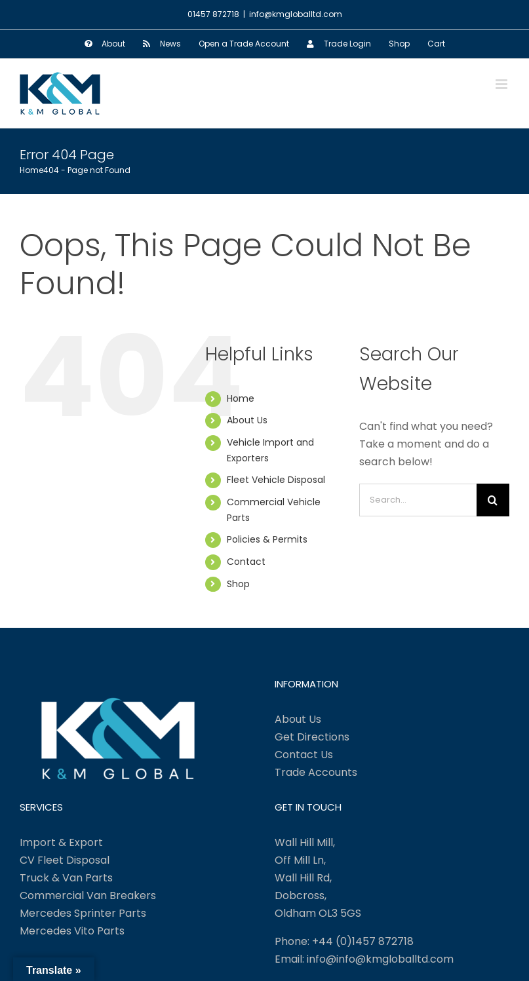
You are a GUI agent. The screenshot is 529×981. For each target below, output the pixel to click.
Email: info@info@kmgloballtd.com (364, 959)
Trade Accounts (316, 772)
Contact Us (304, 754)
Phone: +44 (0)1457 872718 (344, 941)
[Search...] (418, 500)
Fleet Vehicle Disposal (276, 479)
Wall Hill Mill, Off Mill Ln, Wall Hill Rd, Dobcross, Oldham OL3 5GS (318, 878)
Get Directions (312, 736)
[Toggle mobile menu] (502, 84)
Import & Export (61, 842)
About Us (247, 420)
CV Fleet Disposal (64, 860)
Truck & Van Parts (66, 877)
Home (240, 398)
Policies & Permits (267, 539)
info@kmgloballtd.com (295, 14)
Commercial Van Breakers (88, 895)
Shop (238, 583)
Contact (246, 561)
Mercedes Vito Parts (72, 930)
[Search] (493, 500)
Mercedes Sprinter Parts (83, 913)
